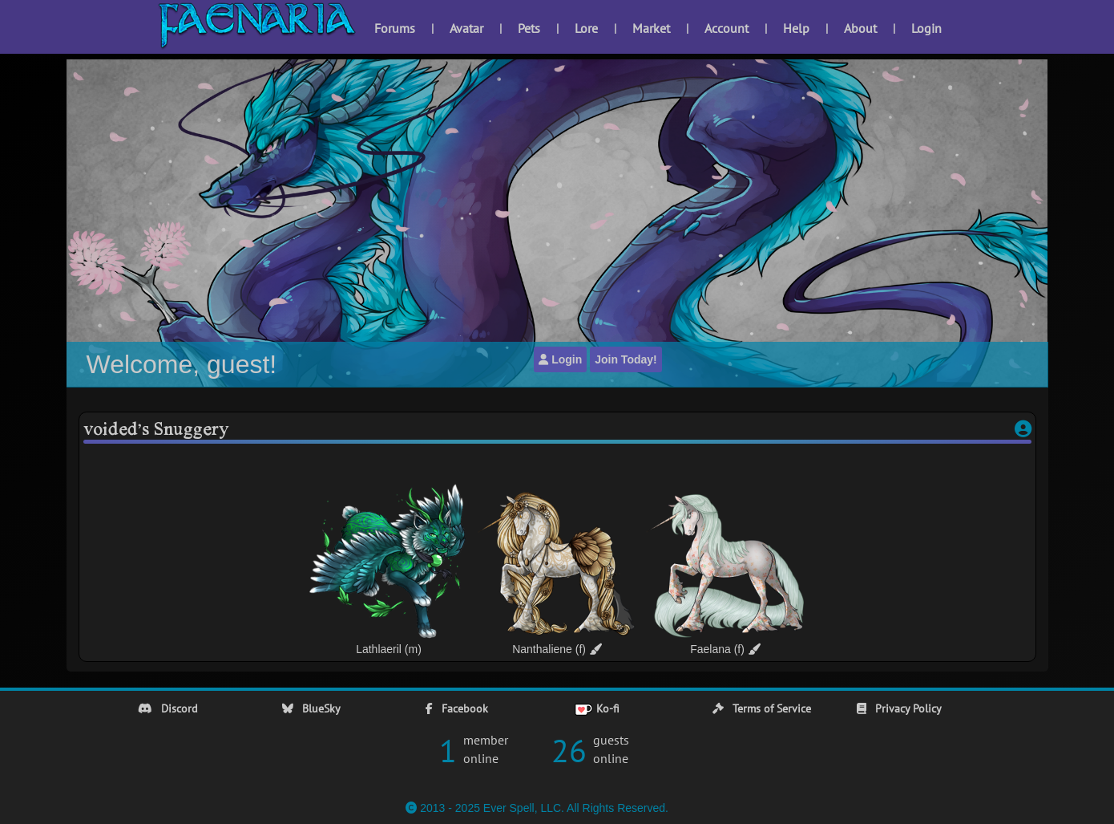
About (860, 28)
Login (926, 28)
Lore (586, 28)
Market (651, 28)
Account (726, 28)
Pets (529, 28)
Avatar (466, 28)
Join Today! (626, 359)
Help (796, 28)
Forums (394, 28)
